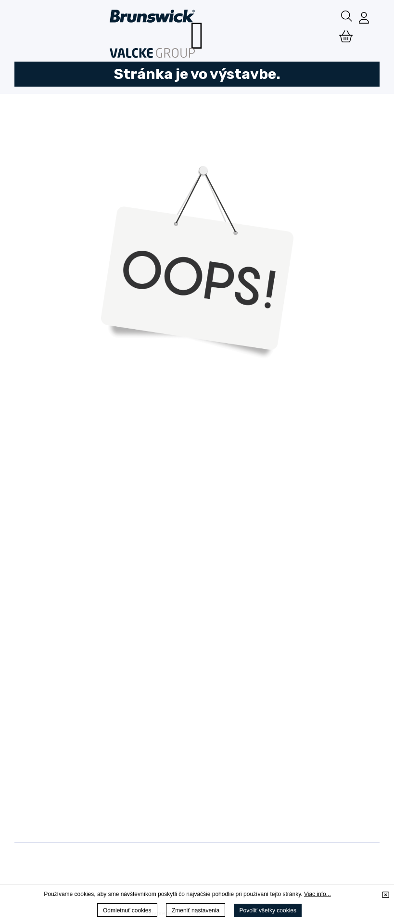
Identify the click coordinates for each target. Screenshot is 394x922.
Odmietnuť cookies (127, 910)
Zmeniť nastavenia (195, 910)
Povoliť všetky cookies (267, 910)
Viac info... (317, 894)
